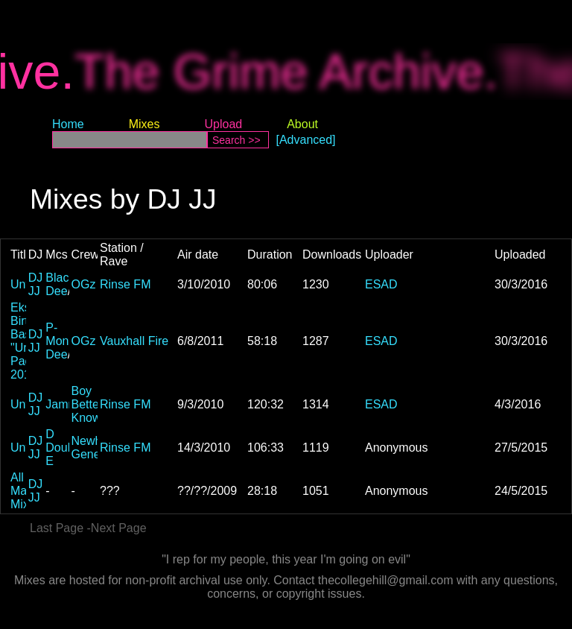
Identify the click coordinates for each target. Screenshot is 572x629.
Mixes (144, 124)
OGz (84, 284)
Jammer (67, 404)
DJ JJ (35, 284)
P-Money (63, 334)
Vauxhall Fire (134, 341)
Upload (223, 124)
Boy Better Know (88, 404)
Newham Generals (96, 447)
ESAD (381, 284)
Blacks (62, 277)
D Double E (64, 447)
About (302, 124)
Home (68, 124)
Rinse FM (125, 284)
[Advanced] (306, 139)
